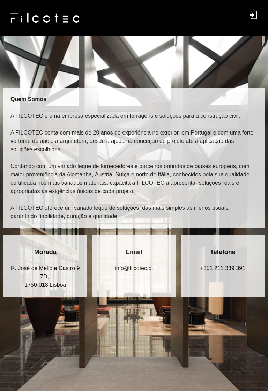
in (134, 268)
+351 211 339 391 (222, 268)
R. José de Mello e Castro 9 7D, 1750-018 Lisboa (45, 276)
